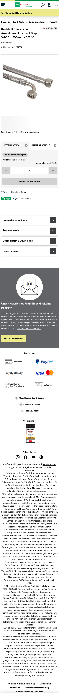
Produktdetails (7, 43)
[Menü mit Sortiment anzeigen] (3, 5)
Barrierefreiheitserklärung (37, 687)
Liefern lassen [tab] (16, 146)
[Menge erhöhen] (53, 170)
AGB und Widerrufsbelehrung (21, 683)
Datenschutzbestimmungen (29, 329)
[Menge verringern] (6, 170)
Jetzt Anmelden (13, 339)
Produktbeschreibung (29, 220)
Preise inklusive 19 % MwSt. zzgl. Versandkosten (20, 132)
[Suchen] (43, 5)
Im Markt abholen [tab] (44, 146)
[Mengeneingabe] (29, 170)
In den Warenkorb (29, 182)
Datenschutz (45, 683)
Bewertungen (29, 251)
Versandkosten (49, 464)
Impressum (15, 687)
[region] (29, 82)
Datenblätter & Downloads (29, 241)
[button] (18, 13)
